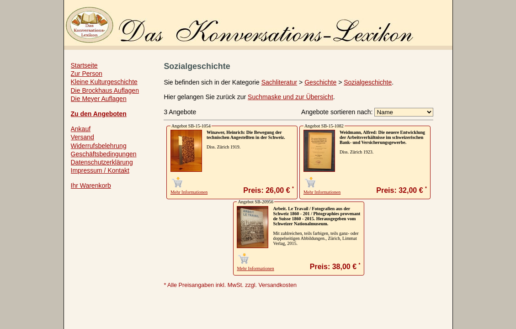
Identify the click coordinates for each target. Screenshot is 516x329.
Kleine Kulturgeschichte (104, 81)
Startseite (84, 65)
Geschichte (320, 82)
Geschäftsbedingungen (104, 154)
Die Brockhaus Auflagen (105, 90)
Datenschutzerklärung (102, 162)
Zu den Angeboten (99, 113)
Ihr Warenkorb (91, 185)
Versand (82, 137)
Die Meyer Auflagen (99, 98)
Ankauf (81, 129)
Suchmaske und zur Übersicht (290, 97)
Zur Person (86, 73)
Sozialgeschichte (368, 82)
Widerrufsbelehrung (99, 145)
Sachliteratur (279, 82)
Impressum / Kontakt (100, 170)
